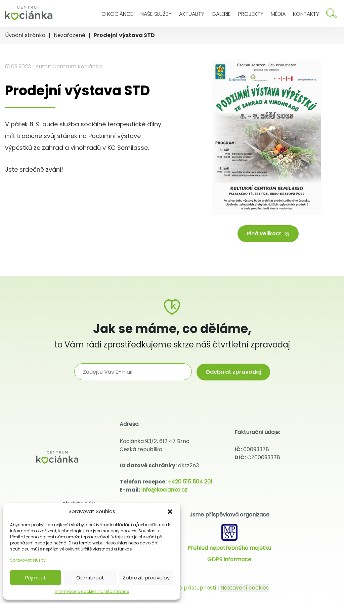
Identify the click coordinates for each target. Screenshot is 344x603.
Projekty (250, 14)
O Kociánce (117, 14)
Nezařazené (69, 35)
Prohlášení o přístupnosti (182, 588)
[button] (170, 511)
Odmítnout (90, 577)
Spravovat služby (28, 560)
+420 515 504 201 (190, 481)
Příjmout (35, 577)
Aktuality (191, 14)
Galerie (221, 14)
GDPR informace (229, 559)
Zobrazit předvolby (146, 577)
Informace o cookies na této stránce (92, 591)
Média (278, 14)
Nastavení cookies (244, 588)
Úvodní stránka (25, 35)
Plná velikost (268, 233)
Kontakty (306, 14)
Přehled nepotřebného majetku (229, 548)
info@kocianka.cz (164, 490)
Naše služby (156, 14)
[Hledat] (331, 13)
